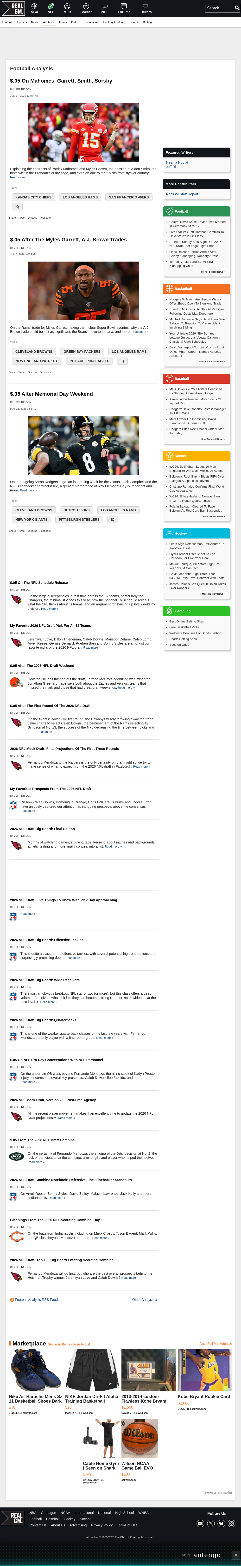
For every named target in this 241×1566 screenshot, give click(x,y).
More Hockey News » (213, 593)
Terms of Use (127, 1525)
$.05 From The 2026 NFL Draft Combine (42, 1140)
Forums (22, 22)
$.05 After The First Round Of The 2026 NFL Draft (50, 706)
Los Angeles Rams (80, 197)
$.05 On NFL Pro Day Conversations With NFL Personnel (56, 1060)
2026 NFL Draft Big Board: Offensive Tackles (46, 940)
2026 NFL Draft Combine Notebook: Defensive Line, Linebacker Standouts (71, 1180)
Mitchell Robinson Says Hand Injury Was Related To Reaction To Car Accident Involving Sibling (197, 323)
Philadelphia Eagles (89, 361)
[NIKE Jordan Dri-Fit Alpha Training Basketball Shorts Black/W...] (92, 1384)
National (104, 1513)
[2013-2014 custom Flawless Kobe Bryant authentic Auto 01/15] (148, 1384)
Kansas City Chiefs (33, 197)
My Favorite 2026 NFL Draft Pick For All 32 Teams (50, 626)
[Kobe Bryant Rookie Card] (205, 1384)
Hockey (69, 1519)
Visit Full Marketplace (216, 1343)
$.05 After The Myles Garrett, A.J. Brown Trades (68, 240)
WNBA (143, 1513)
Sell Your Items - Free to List (69, 1344)
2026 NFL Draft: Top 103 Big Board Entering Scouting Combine (62, 1260)
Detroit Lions (77, 510)
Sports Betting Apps (183, 639)
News (34, 22)
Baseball (52, 1519)
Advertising (78, 1525)
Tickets (133, 22)
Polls (74, 22)
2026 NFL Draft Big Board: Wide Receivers (45, 980)
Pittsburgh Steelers (79, 519)
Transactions (90, 22)
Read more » (18, 177)
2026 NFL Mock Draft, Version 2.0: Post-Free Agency (53, 1100)
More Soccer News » (214, 516)
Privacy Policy (102, 1525)
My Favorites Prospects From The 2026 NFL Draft (50, 789)
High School (124, 1513)
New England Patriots (36, 361)
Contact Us (37, 1525)
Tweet (22, 217)
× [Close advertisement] (236, 1555)
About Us (58, 1525)
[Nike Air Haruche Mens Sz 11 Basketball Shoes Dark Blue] (36, 1384)
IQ (17, 207)
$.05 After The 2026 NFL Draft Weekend (42, 666)
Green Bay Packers (82, 351)
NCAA (65, 1513)
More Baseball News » (213, 439)
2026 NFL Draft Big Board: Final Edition (42, 829)
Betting (147, 22)
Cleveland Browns (33, 351)
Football (7, 22)
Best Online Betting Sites (186, 621)
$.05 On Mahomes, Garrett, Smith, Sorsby (61, 81)
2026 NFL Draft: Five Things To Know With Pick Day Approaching (63, 900)
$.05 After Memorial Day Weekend (51, 394)
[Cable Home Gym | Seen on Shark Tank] (101, 1454)
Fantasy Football (113, 22)
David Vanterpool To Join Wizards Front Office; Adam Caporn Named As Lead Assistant (196, 352)
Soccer (85, 1519)
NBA (33, 1513)
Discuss (32, 217)
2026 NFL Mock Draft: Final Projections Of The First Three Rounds (64, 749)
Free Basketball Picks (184, 627)
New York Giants (31, 519)
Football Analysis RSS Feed (34, 1300)
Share (12, 217)
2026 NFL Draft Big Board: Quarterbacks (43, 1020)
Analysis (48, 22)
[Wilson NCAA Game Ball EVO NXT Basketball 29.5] (139, 1454)
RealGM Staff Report (182, 194)
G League (48, 1513)
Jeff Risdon (22, 89)
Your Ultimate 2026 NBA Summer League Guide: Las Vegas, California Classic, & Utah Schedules (194, 338)
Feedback (45, 217)
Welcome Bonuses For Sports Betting (195, 633)
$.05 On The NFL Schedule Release (39, 583)
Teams (63, 22)
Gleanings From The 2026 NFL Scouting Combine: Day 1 (56, 1220)
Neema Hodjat (177, 162)
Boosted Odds (179, 644)
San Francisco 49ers (129, 197)
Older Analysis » (144, 1300)
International (84, 1513)
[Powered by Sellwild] (225, 1492)
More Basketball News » (212, 361)
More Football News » (213, 271)
